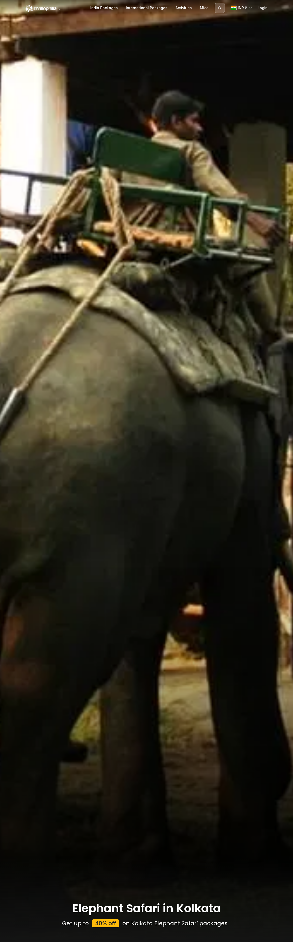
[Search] (220, 8)
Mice (204, 8)
